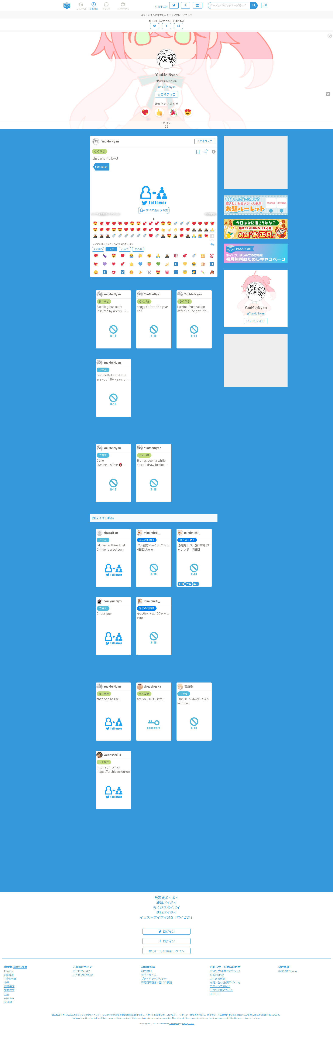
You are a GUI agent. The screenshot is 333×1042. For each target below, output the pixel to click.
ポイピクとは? (81, 971)
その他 (138, 249)
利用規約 (146, 971)
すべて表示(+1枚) (154, 210)
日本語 (8, 1002)
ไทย (6, 994)
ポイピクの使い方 (83, 975)
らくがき (99, 151)
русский (9, 998)
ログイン (166, 931)
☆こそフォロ (166, 94)
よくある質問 (217, 978)
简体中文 (9, 986)
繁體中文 (9, 990)
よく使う (98, 249)
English (8, 971)
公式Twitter (217, 975)
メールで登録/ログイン (167, 950)
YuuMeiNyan (166, 75)
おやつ (124, 249)
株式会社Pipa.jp (287, 971)
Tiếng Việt (10, 978)
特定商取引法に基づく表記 (156, 982)
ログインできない (220, 986)
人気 (111, 249)
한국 (6, 982)
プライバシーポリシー (154, 978)
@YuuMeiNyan (167, 80)
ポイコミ (215, 994)
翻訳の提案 (20, 967)
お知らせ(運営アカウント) (225, 971)
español (9, 975)
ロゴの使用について (221, 990)
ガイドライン (149, 975)
